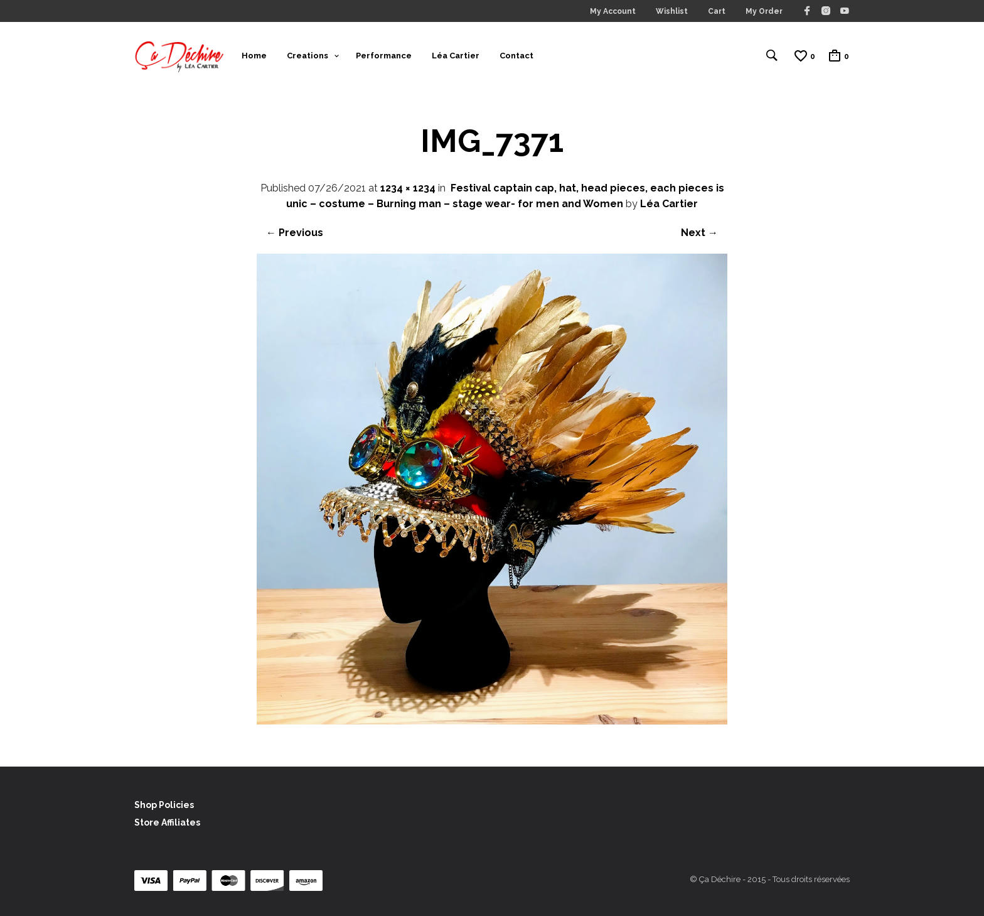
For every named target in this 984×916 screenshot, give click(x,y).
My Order (764, 11)
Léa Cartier (455, 55)
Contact (516, 55)
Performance (384, 55)
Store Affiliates (167, 822)
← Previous (294, 233)
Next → (699, 233)
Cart (716, 11)
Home (254, 55)
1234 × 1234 (408, 188)
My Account (613, 11)
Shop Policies (164, 805)
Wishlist (672, 11)
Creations (307, 55)
